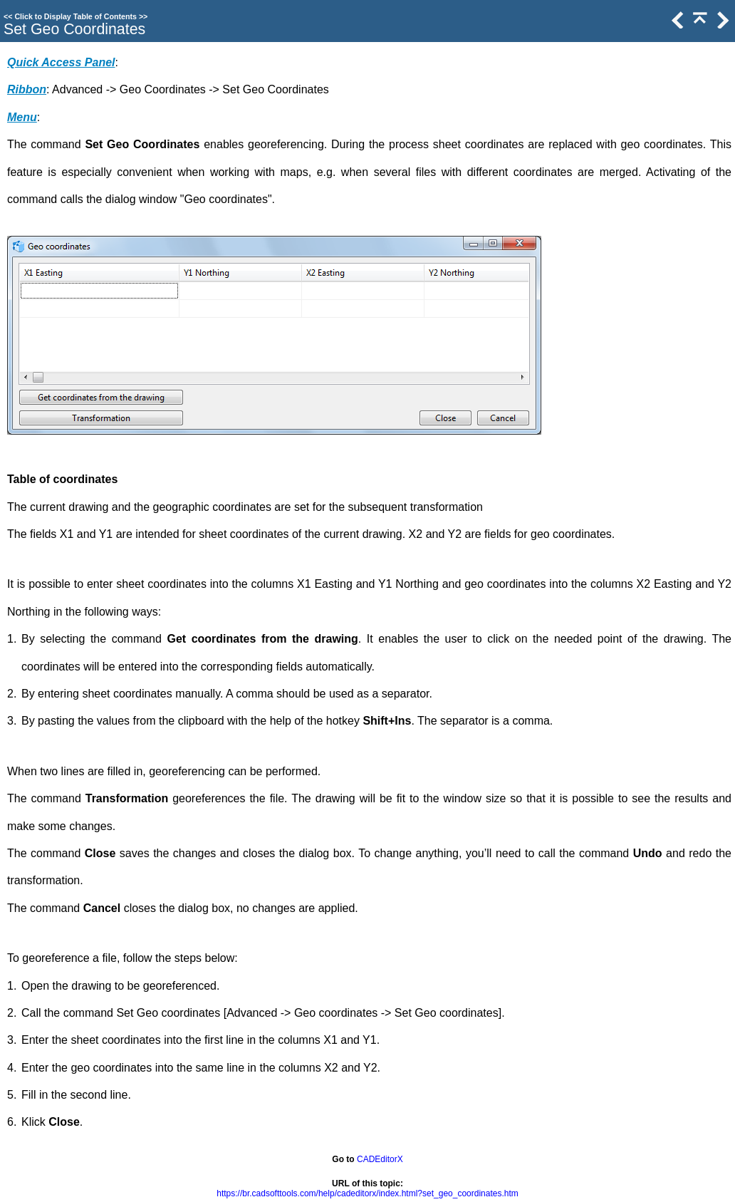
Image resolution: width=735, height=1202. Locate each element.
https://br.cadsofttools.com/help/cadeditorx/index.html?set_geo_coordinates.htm (367, 1193)
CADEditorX (380, 1159)
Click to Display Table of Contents (75, 16)
